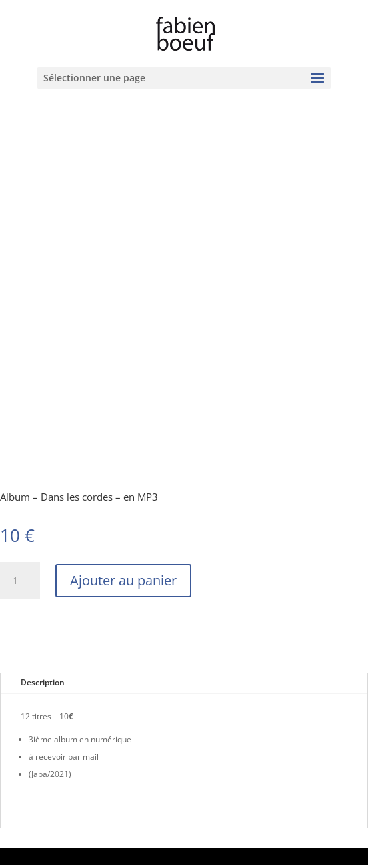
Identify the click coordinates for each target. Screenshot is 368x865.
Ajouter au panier (123, 580)
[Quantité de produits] (20, 580)
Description (43, 682)
